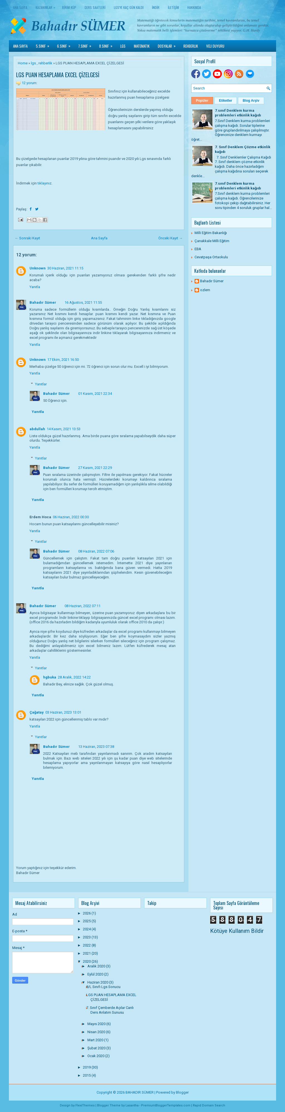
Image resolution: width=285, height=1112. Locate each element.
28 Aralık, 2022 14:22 (74, 677)
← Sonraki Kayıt (27, 238)
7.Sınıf (86, 44)
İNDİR (155, 7)
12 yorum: (29, 83)
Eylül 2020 (95, 974)
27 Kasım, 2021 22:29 (95, 468)
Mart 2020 (95, 1040)
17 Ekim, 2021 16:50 (63, 359)
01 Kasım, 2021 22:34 (95, 393)
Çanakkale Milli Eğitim (212, 241)
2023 (87, 937)
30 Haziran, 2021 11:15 (65, 268)
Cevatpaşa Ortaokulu (211, 257)
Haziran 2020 (98, 982)
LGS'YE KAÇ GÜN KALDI (129, 7)
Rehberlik (190, 46)
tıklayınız (44, 183)
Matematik (141, 46)
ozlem (205, 290)
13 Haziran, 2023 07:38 (96, 746)
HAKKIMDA (194, 7)
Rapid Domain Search (209, 1105)
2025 (87, 921)
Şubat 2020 (96, 1048)
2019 (87, 1067)
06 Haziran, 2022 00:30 (71, 517)
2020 (87, 961)
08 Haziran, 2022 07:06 (96, 551)
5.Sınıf (44, 44)
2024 (87, 929)
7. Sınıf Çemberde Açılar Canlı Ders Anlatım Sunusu (110, 1010)
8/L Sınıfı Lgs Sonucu (103, 987)
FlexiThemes (85, 1105)
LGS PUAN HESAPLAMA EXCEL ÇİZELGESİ (57, 75)
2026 (87, 913)
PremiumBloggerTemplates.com (165, 1105)
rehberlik (45, 63)
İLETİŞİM (173, 7)
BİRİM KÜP (69, 7)
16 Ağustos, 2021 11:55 (83, 302)
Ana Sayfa (20, 7)
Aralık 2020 (96, 966)
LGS (123, 46)
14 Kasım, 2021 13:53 (63, 429)
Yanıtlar (41, 384)
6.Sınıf (65, 44)
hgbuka (49, 677)
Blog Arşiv (251, 101)
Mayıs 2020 (96, 1024)
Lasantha (132, 1105)
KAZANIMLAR (47, 6)
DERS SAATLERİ (95, 7)
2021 (87, 953)
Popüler (202, 101)
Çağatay (37, 712)
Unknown (38, 268)
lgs (33, 63)
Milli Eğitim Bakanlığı (211, 233)
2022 (87, 945)
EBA (198, 249)
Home (23, 63)
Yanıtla (35, 287)
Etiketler (225, 101)
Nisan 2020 (96, 1032)
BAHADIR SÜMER (140, 1092)
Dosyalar (168, 44)
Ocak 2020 (96, 1056)
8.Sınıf (107, 44)
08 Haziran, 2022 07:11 (82, 606)
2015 (87, 1075)
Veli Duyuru (215, 46)
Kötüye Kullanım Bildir (237, 931)
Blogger (182, 1092)
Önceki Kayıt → (170, 238)
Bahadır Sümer (43, 302)
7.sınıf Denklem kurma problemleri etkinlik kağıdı (238, 112)
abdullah (37, 429)
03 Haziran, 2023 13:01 (63, 712)
